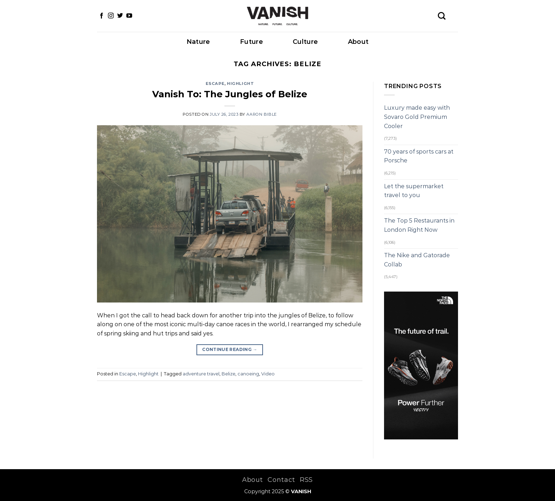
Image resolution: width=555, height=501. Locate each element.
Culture (305, 42)
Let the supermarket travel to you (414, 191)
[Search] (441, 16)
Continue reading (229, 349)
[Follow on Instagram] (111, 16)
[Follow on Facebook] (101, 16)
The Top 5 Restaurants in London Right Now (419, 225)
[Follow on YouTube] (129, 16)
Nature (198, 42)
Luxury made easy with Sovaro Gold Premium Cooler (417, 116)
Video (268, 373)
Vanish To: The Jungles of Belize (229, 93)
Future (251, 42)
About (358, 42)
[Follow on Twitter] (120, 16)
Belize (228, 373)
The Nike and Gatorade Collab (417, 260)
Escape (215, 83)
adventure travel (201, 373)
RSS (306, 480)
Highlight (240, 83)
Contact (281, 480)
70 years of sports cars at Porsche (418, 156)
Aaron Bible (261, 114)
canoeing (248, 373)
